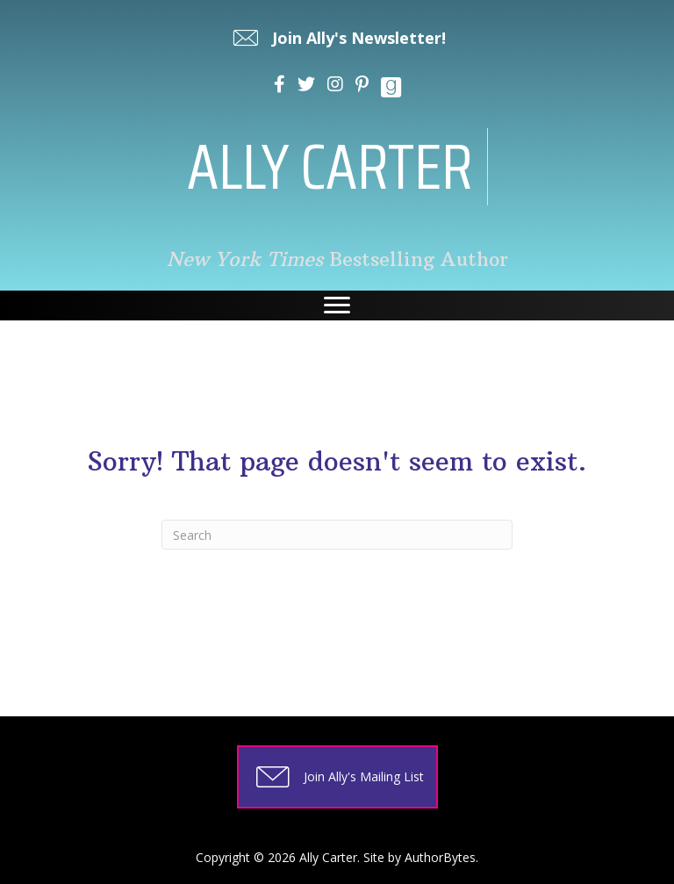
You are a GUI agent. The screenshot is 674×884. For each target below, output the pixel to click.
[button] (337, 37)
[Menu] (337, 305)
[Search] (337, 535)
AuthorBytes (440, 857)
